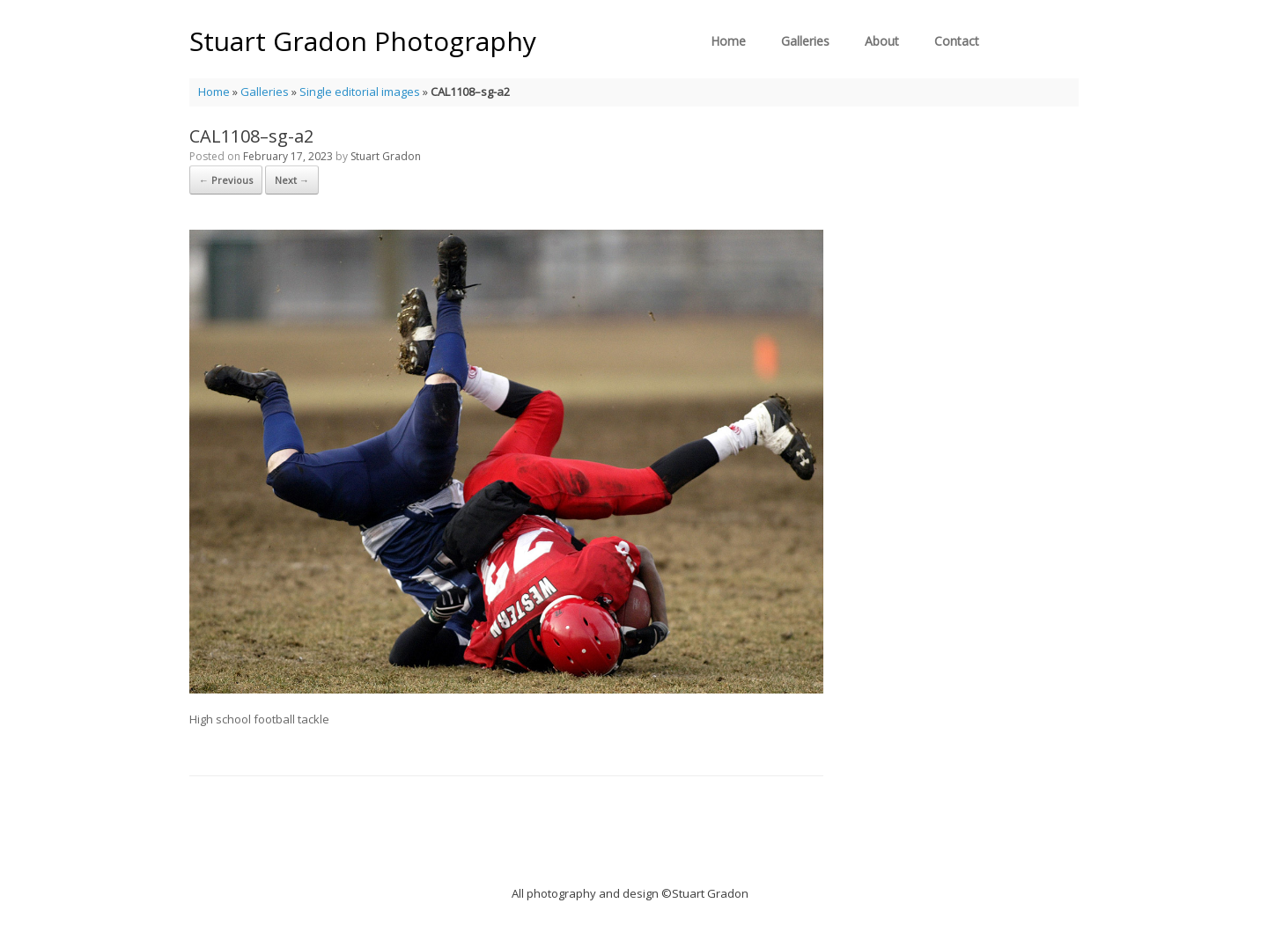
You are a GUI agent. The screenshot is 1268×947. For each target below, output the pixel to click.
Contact (956, 41)
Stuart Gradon (385, 156)
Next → (292, 180)
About (882, 41)
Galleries (805, 41)
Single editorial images (359, 91)
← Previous (226, 180)
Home (728, 41)
